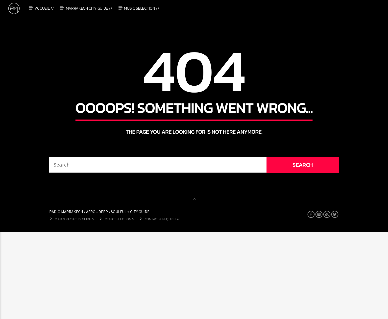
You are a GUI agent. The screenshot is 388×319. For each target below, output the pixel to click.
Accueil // (44, 8)
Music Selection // (141, 8)
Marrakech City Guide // (89, 8)
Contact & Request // (162, 306)
